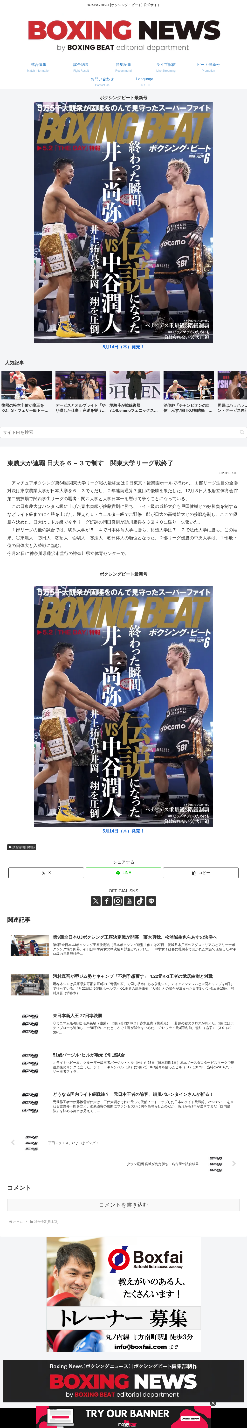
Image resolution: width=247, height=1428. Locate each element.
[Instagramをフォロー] (118, 901)
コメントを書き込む (123, 1205)
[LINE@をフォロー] (151, 901)
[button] (238, 393)
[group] (26, 393)
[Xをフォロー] (96, 901)
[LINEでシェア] (123, 873)
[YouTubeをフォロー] (129, 901)
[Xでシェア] (46, 873)
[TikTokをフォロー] (140, 901)
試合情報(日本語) (22, 847)
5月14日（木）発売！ (123, 346)
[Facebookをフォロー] (107, 901)
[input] (123, 432)
